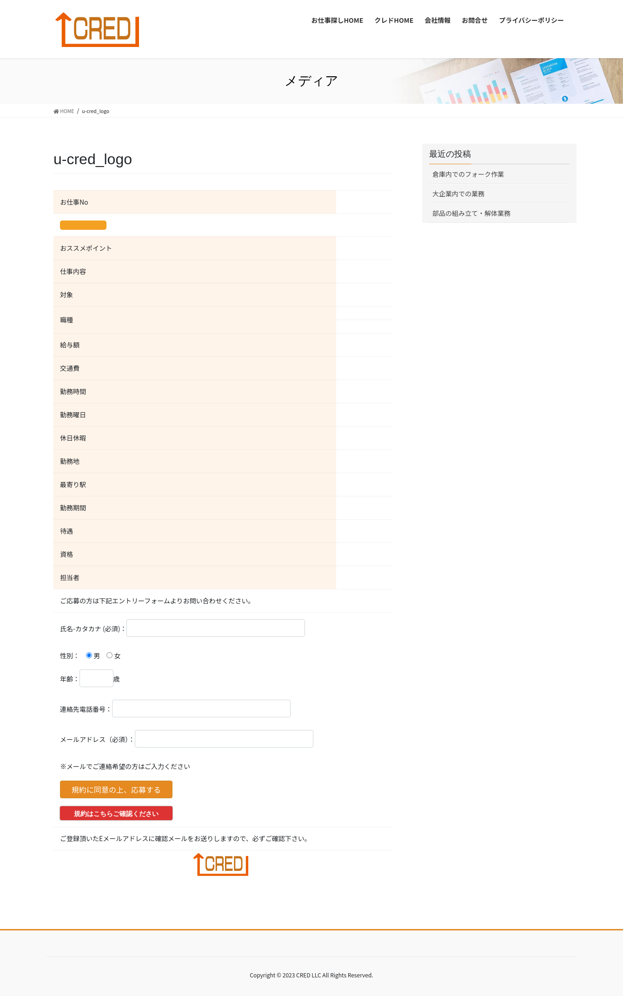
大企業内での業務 (458, 193)
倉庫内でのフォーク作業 (468, 174)
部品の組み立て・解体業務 (471, 213)
